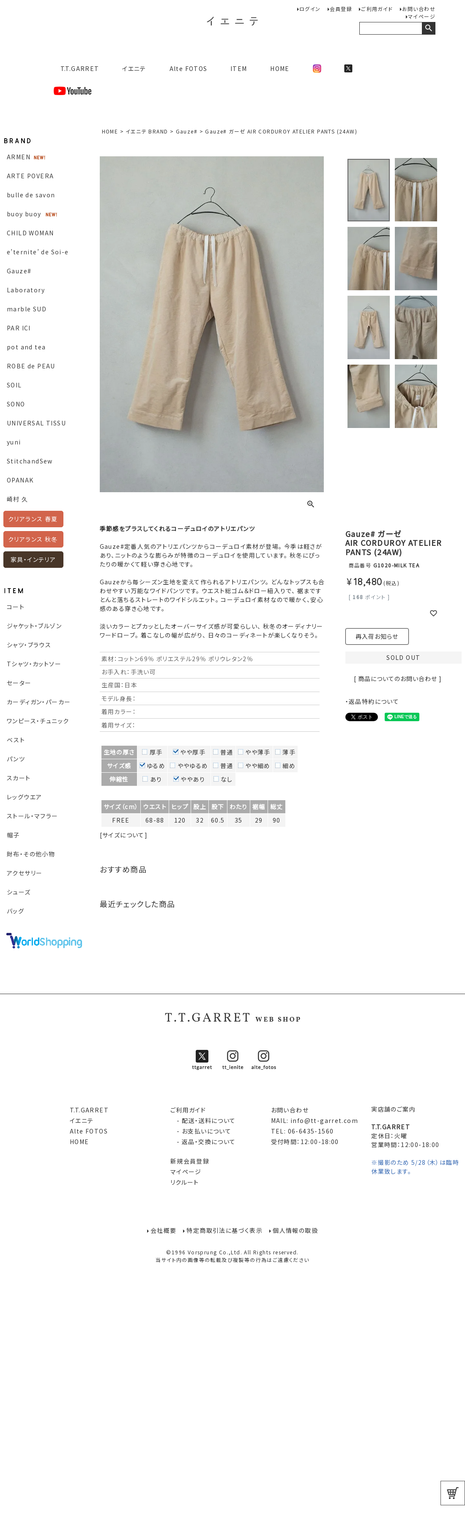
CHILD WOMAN (30, 233)
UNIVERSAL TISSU (36, 423)
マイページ (421, 16)
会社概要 (163, 1230)
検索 (428, 28)
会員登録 (341, 8)
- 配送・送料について (203, 1120)
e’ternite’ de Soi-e (38, 252)
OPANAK (20, 480)
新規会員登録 (189, 1161)
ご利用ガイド (377, 8)
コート (16, 606)
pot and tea (26, 347)
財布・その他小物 (31, 854)
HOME (280, 68)
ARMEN (18, 157)
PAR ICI (19, 328)
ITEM (238, 68)
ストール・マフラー (32, 816)
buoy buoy (24, 214)
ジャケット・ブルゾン (34, 625)
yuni (14, 442)
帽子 (13, 835)
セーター (19, 683)
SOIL (14, 385)
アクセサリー (24, 873)
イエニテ (134, 68)
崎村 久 (17, 499)
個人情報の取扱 (295, 1230)
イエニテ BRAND (147, 131)
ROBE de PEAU (31, 366)
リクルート (184, 1182)
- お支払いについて (200, 1131)
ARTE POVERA (30, 176)
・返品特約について (372, 701)
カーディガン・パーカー (39, 702)
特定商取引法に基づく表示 (224, 1230)
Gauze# (19, 271)
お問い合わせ (418, 8)
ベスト (16, 740)
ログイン (310, 8)
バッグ (15, 911)
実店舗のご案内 (393, 1109)
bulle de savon (31, 195)
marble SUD (26, 309)
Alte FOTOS (189, 68)
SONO (16, 404)
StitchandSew (30, 461)
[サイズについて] (124, 835)
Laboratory (26, 290)
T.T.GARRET (76, 68)
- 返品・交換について (203, 1141)
